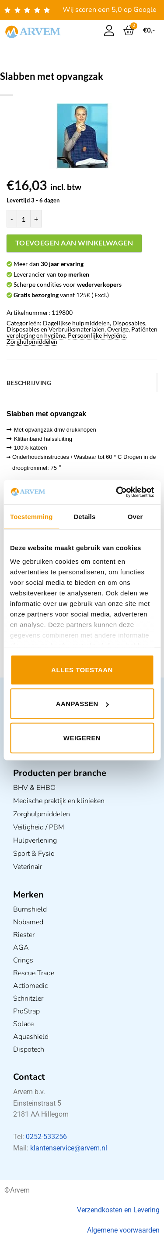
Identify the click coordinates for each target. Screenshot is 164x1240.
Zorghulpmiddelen (32, 341)
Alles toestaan (82, 669)
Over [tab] (135, 516)
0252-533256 (46, 1136)
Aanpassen (82, 703)
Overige (118, 329)
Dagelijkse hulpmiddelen (76, 323)
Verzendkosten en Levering (118, 1210)
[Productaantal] (24, 218)
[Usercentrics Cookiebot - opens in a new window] (117, 492)
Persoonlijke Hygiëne (97, 335)
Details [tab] (84, 516)
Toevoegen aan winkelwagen (74, 243)
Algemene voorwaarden (123, 1230)
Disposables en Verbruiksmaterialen (56, 329)
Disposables (128, 323)
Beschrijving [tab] (29, 382)
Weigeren (82, 737)
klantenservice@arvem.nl (68, 1148)
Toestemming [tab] (31, 516)
